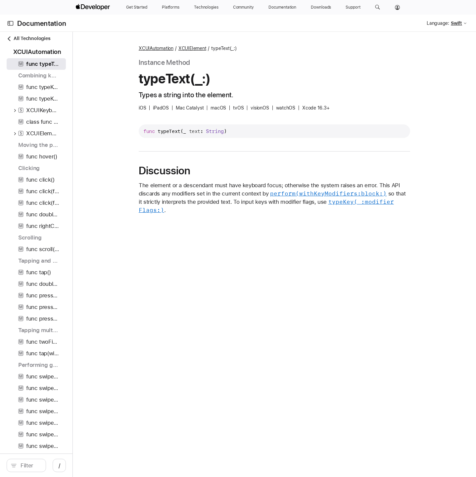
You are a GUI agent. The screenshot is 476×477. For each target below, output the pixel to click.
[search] (61, 465)
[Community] (243, 7)
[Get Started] (136, 7)
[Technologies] (206, 7)
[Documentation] (282, 7)
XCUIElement (227, 48)
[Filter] (64, 465)
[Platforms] (170, 7)
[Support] (353, 7)
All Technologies (28, 38)
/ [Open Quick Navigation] (129, 465)
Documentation (41, 23)
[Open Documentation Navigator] (10, 23)
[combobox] (64, 465)
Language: (438, 23)
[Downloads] (321, 7)
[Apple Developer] (93, 7)
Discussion (199, 171)
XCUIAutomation (191, 48)
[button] (377, 7)
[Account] (397, 7)
